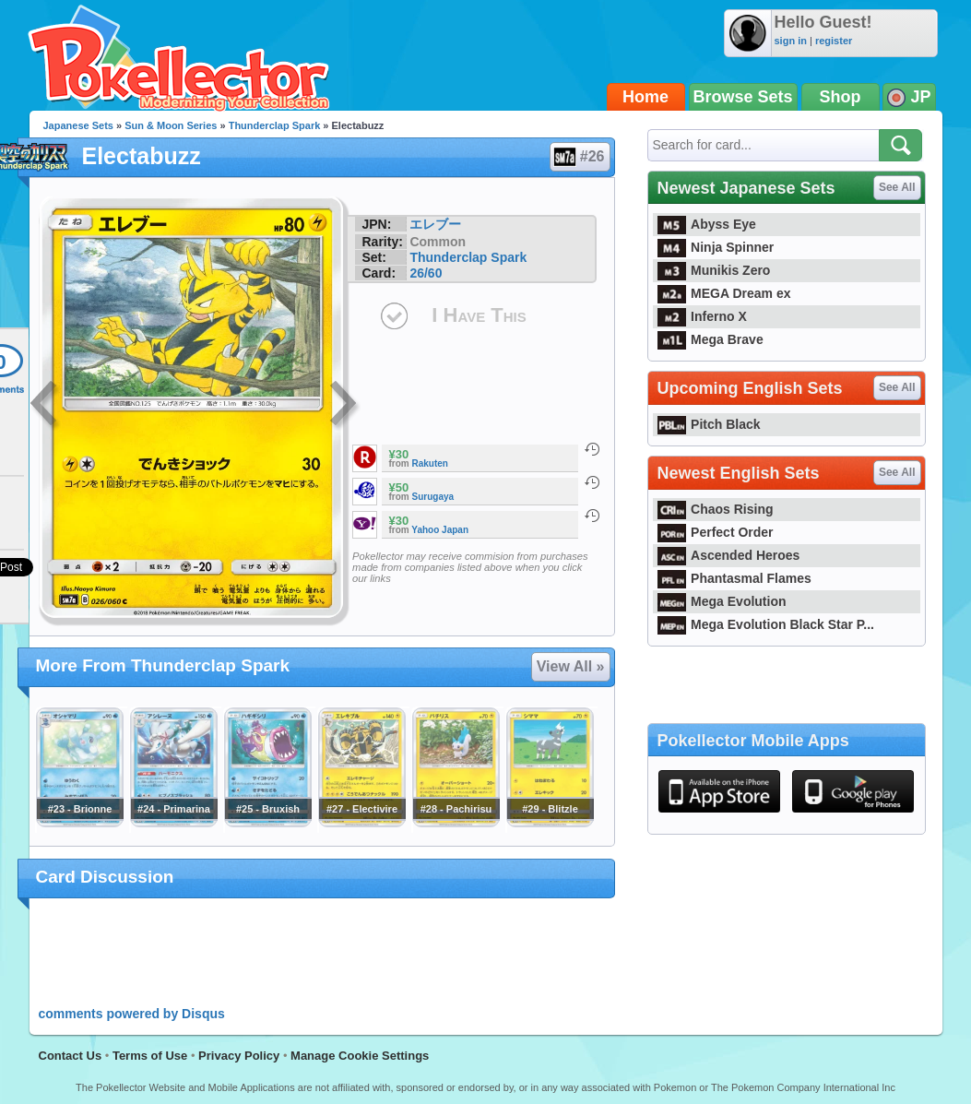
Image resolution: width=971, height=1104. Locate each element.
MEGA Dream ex (724, 293)
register (833, 40)
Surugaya (433, 497)
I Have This (479, 314)
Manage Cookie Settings (359, 1055)
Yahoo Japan (439, 530)
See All (897, 187)
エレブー (435, 224)
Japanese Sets (78, 125)
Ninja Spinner (716, 247)
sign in (791, 40)
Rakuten (430, 463)
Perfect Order (715, 532)
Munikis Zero (714, 270)
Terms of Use (149, 1055)
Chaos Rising (715, 509)
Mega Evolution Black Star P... (766, 624)
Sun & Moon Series (170, 125)
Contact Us (70, 1055)
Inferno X (702, 316)
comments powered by (132, 1013)
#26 (579, 157)
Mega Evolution (722, 601)
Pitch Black (709, 424)
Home (645, 97)
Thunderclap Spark (275, 125)
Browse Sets (743, 97)
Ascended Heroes (728, 555)
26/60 (425, 273)
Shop (840, 97)
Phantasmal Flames (734, 578)
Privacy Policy (238, 1055)
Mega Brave (710, 339)
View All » (571, 666)
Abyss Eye (706, 224)
